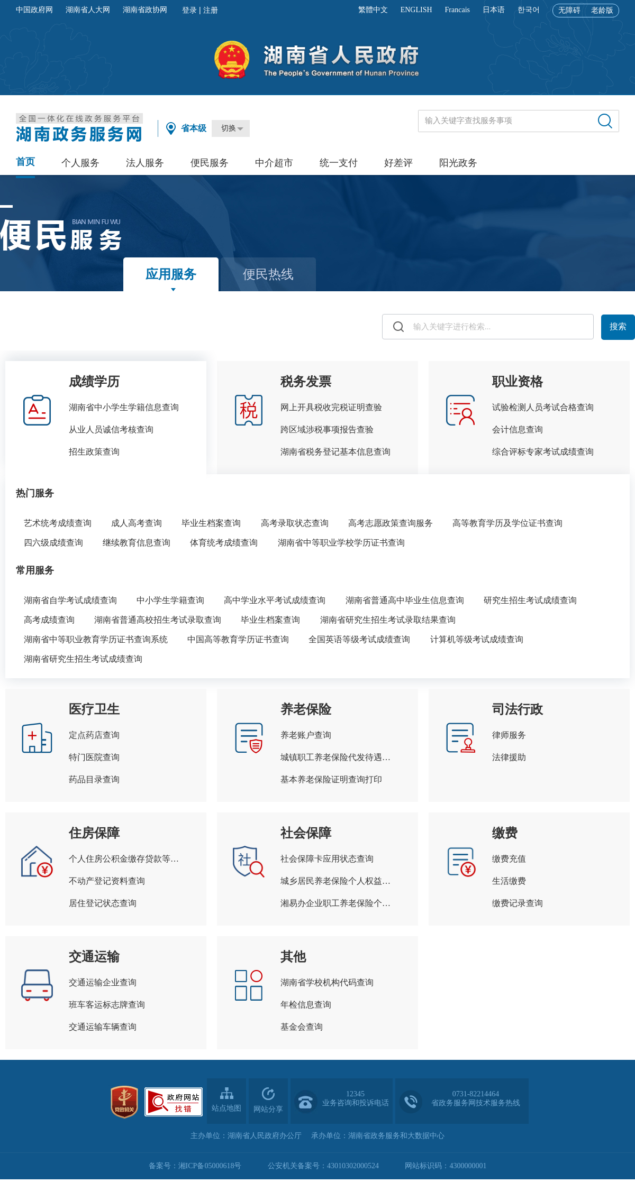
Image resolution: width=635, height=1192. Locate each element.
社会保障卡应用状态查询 (327, 858)
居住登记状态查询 (103, 903)
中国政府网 (34, 10)
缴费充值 (509, 858)
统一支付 (339, 163)
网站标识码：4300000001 (445, 1166)
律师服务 (509, 735)
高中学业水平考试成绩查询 (274, 600)
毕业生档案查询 (211, 523)
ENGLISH (416, 10)
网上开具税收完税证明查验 (331, 407)
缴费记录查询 (517, 903)
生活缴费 (509, 880)
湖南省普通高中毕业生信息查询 (405, 600)
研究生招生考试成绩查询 (530, 600)
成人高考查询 (136, 523)
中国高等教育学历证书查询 (238, 639)
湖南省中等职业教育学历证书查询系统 (96, 639)
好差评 (398, 163)
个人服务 (80, 163)
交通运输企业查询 (103, 982)
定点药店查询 (94, 735)
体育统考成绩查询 (224, 542)
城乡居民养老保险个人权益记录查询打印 (338, 880)
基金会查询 (301, 1026)
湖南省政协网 (145, 10)
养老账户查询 (305, 735)
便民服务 (209, 163)
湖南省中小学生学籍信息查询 (124, 407)
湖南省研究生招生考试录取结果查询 (388, 619)
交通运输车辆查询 (103, 1026)
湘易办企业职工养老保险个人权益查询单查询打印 (338, 903)
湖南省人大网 (88, 10)
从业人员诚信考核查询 (111, 429)
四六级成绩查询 (53, 542)
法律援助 (509, 757)
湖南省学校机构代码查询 (327, 982)
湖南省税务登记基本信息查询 (335, 451)
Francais (457, 10)
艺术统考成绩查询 (58, 523)
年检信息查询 (305, 1004)
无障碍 (569, 10)
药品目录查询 (94, 779)
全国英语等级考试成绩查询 (359, 639)
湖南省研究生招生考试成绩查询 (83, 658)
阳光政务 (458, 163)
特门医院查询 (94, 757)
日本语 (494, 10)
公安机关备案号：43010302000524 (323, 1166)
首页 (25, 161)
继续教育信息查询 (136, 542)
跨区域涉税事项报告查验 (327, 429)
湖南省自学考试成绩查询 (70, 600)
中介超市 (274, 163)
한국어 (529, 10)
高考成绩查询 (49, 619)
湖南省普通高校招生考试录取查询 (157, 619)
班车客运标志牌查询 (107, 1004)
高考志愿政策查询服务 (390, 523)
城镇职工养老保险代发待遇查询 (338, 757)
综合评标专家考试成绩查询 (543, 451)
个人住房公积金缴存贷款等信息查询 (127, 858)
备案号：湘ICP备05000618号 (195, 1166)
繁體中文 (373, 10)
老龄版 (602, 10)
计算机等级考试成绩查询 (476, 639)
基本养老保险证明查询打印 (331, 779)
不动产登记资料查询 (107, 880)
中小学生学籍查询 (170, 600)
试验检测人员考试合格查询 (543, 407)
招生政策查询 (94, 451)
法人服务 (145, 163)
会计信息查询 (517, 429)
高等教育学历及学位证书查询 (507, 523)
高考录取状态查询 (295, 523)
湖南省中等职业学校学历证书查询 (341, 542)
